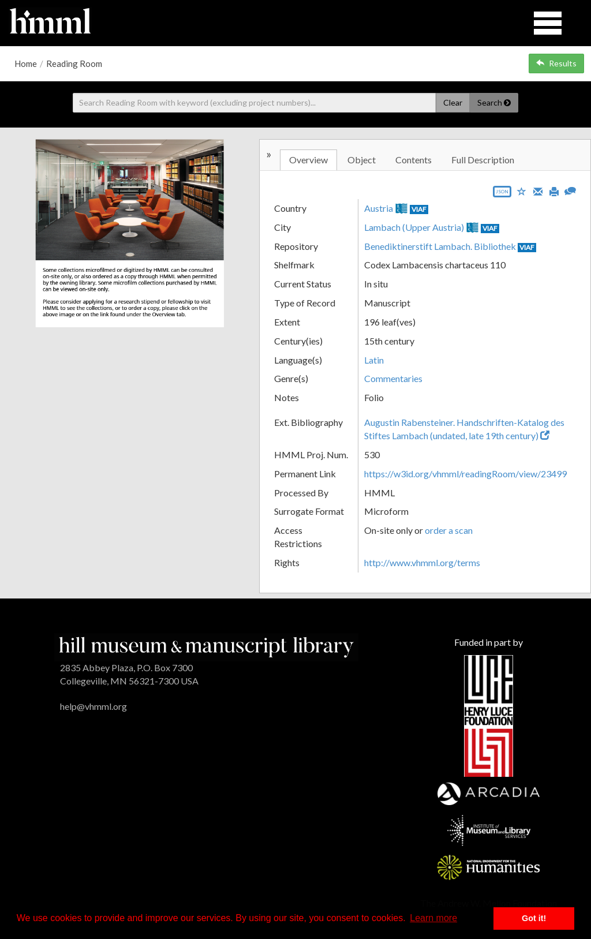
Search (494, 102)
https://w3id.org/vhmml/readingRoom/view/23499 (465, 473)
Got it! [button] (534, 918)
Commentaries (393, 378)
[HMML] (206, 646)
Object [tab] (361, 159)
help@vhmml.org (93, 706)
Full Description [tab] (482, 159)
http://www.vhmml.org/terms (422, 562)
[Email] (538, 190)
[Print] (554, 190)
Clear (452, 102)
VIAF (419, 209)
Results (556, 63)
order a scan (449, 530)
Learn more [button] (433, 918)
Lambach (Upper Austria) (414, 227)
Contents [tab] (413, 159)
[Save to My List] (521, 190)
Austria (378, 208)
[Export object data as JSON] (502, 194)
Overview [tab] (308, 159)
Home (25, 63)
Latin (374, 359)
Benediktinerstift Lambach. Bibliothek (440, 246)
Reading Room (74, 63)
